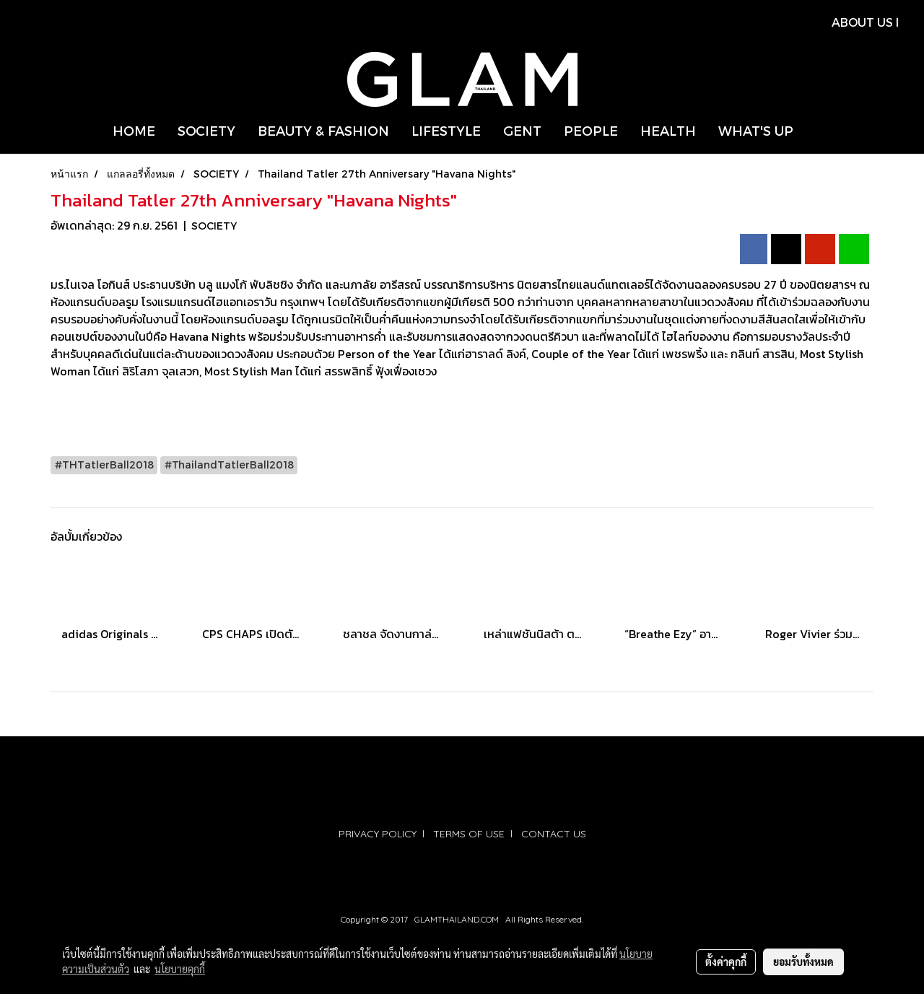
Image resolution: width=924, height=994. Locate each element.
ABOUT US (862, 22)
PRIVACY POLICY (378, 833)
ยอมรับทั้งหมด (803, 961)
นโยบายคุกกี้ (179, 968)
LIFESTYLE (446, 130)
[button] (817, 130)
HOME (134, 130)
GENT (522, 130)
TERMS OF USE (469, 833)
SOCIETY (206, 130)
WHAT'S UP (755, 130)
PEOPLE (591, 130)
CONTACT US (553, 833)
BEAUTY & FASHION (323, 130)
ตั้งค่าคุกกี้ (725, 961)
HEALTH (668, 130)
